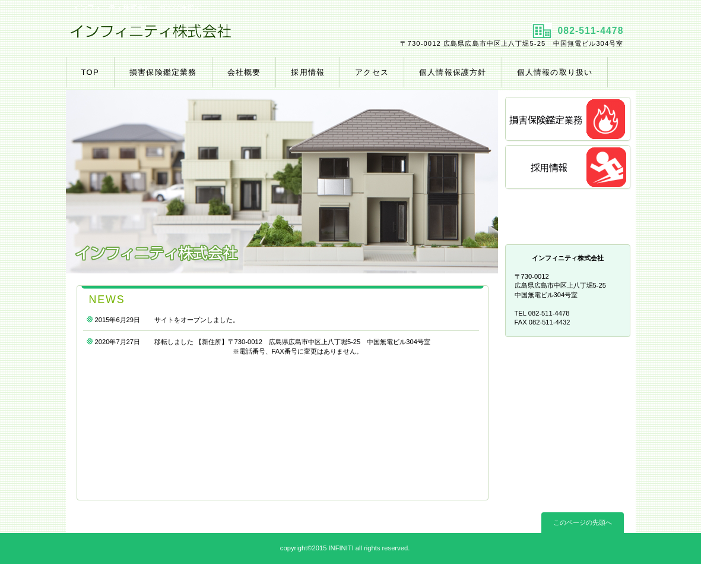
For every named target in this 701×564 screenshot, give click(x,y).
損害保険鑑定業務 (568, 120)
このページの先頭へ (582, 522)
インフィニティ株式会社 (207, 36)
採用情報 (568, 168)
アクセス (568, 216)
